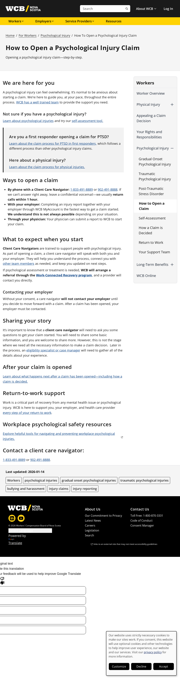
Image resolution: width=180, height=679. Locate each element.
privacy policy (153, 652)
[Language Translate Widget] (30, 530)
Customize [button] (119, 666)
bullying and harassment (25, 489)
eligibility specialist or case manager (53, 350)
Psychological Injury (55, 35)
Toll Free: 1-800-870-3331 (146, 515)
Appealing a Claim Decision (151, 118)
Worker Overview (151, 93)
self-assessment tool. (87, 121)
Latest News (93, 520)
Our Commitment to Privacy (103, 515)
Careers (90, 525)
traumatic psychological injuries (144, 480)
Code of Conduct (141, 520)
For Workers (28, 35)
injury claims (58, 489)
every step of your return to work (27, 413)
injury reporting (85, 489)
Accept (163, 666)
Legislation (92, 530)
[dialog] (141, 653)
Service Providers (80, 21)
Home (10, 35)
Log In (168, 9)
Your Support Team (154, 252)
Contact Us (139, 509)
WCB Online (146, 275)
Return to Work (151, 242)
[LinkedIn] (11, 518)
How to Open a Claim (152, 206)
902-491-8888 (107, 189)
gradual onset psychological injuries (89, 480)
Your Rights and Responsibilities (149, 134)
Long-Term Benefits (152, 264)
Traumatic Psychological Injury (155, 176)
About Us (92, 509)
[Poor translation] (2, 580)
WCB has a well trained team (37, 102)
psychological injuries (41, 480)
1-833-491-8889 (81, 189)
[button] (172, 104)
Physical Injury (148, 104)
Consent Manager (142, 525)
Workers (16, 21)
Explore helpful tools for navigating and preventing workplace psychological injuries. (59, 436)
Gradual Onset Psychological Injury (155, 162)
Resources (113, 21)
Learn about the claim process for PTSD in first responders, (53, 143)
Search (89, 535)
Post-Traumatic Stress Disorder (151, 191)
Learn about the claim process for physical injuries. (47, 167)
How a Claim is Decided (151, 230)
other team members (18, 263)
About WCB (146, 9)
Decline (141, 666)
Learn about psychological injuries (28, 121)
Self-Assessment (152, 218)
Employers (44, 21)
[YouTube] (21, 518)
